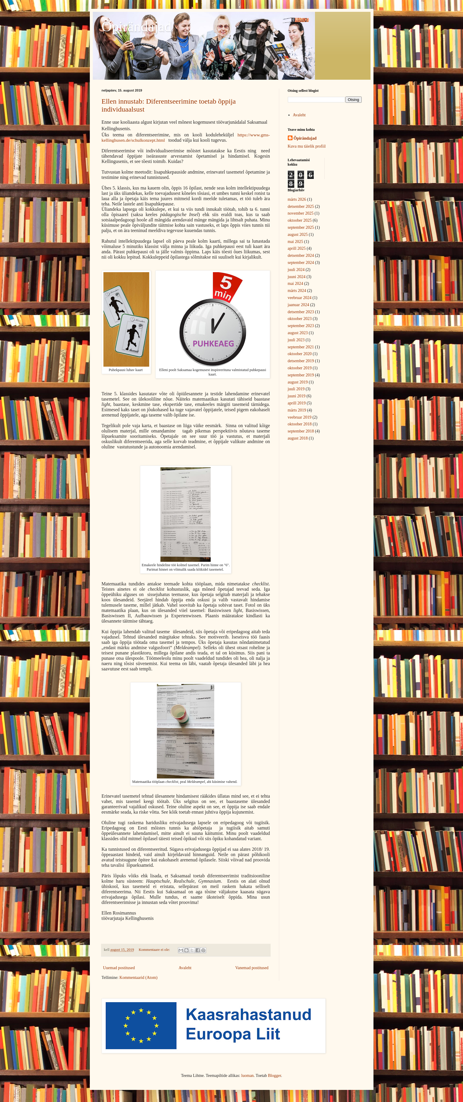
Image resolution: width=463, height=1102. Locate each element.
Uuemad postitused (119, 968)
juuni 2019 (297, 396)
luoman (247, 1075)
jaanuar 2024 (298, 305)
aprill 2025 (297, 248)
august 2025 (298, 234)
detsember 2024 (301, 255)
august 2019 (298, 382)
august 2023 (298, 333)
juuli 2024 (296, 269)
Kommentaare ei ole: (155, 950)
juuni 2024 (297, 277)
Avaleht (185, 968)
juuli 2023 (296, 340)
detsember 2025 (301, 206)
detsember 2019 (301, 361)
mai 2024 (295, 283)
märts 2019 (297, 410)
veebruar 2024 (299, 298)
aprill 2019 (297, 403)
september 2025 (301, 227)
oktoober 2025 (300, 220)
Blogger (274, 1075)
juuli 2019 (296, 389)
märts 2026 (297, 199)
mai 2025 (295, 241)
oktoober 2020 (300, 354)
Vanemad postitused (251, 968)
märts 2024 (297, 290)
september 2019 (301, 375)
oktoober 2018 (300, 424)
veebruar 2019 (299, 417)
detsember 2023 (301, 312)
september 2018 (301, 431)
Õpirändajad (137, 26)
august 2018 (298, 438)
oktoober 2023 (300, 318)
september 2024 (301, 262)
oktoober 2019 (300, 368)
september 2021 (301, 347)
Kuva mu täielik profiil (307, 146)
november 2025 (300, 213)
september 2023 (301, 326)
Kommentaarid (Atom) (138, 977)
